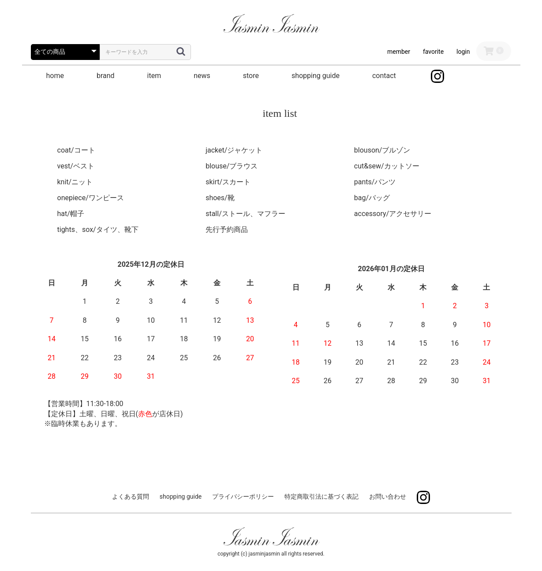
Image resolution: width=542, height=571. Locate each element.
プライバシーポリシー (243, 496)
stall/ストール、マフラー (245, 213)
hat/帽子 (70, 213)
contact (384, 75)
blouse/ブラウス (232, 166)
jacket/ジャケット (234, 150)
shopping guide (316, 75)
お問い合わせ (387, 496)
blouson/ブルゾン (382, 150)
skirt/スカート (228, 182)
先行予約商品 (227, 229)
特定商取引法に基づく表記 (321, 496)
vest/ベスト (75, 166)
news (202, 75)
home (55, 75)
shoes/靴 (220, 198)
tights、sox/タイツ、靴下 (97, 229)
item (154, 75)
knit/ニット (75, 182)
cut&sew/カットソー (386, 166)
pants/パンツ (375, 182)
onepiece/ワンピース (90, 198)
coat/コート (76, 150)
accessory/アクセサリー (392, 213)
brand (106, 75)
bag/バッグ (372, 198)
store (251, 75)
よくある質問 (130, 496)
